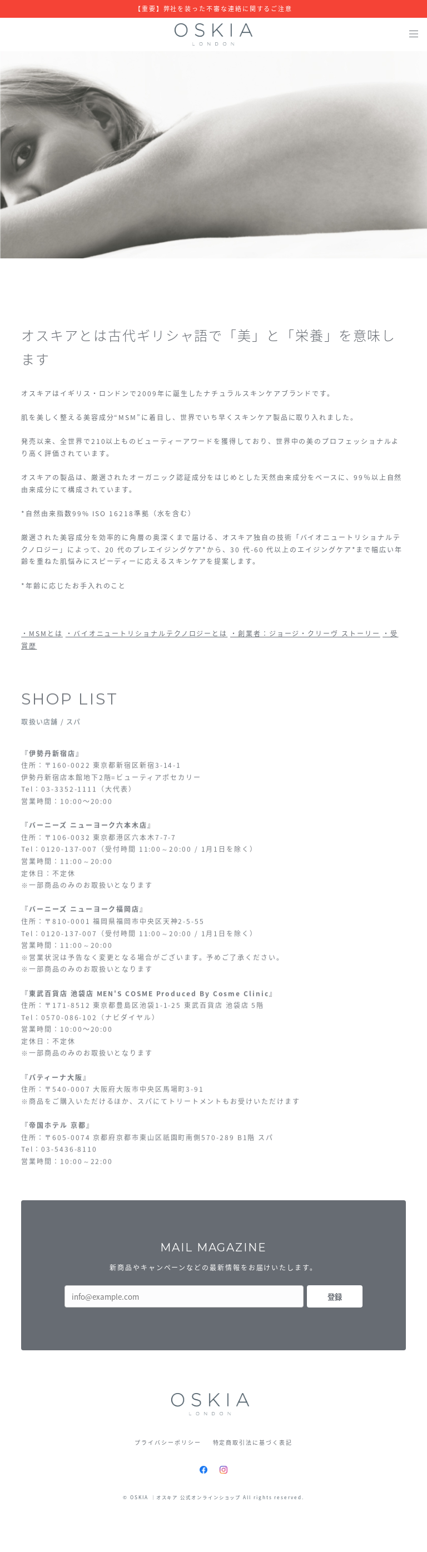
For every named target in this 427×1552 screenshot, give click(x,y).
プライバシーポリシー (168, 1442)
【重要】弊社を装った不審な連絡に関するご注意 (213, 8)
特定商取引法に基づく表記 (252, 1442)
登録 (334, 1296)
